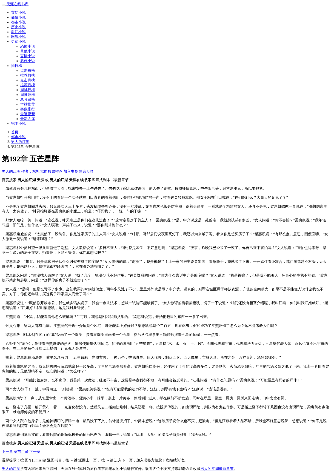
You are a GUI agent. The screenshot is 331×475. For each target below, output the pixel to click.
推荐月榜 (27, 85)
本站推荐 (27, 104)
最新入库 (27, 119)
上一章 (7, 452)
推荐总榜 (27, 75)
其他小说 (27, 51)
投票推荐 (55, 171)
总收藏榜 (27, 99)
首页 (14, 132)
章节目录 (21, 452)
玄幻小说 (18, 12)
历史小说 (18, 27)
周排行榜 (27, 90)
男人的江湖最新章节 (217, 469)
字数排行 (27, 109)
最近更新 (27, 114)
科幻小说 (18, 32)
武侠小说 (27, 61)
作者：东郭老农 (34, 171)
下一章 (34, 452)
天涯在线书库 (17, 4)
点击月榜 (27, 80)
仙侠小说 (18, 17)
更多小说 (18, 41)
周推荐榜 (27, 95)
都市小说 (18, 22)
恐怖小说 (27, 46)
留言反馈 (86, 171)
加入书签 (70, 171)
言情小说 (27, 56)
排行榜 (16, 66)
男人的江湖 (20, 142)
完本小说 (18, 124)
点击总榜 (27, 70)
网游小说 (18, 37)
